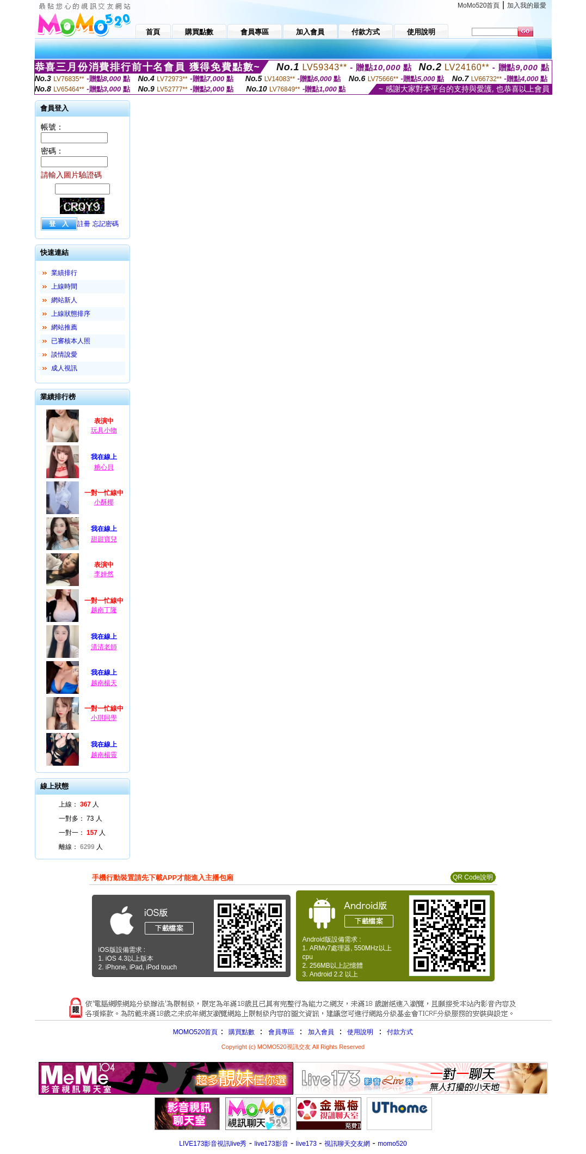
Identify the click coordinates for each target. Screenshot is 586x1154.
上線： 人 (79, 804)
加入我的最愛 (526, 5)
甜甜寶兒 (104, 539)
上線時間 (64, 286)
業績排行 (64, 273)
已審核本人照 (70, 341)
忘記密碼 (105, 224)
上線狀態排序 (70, 313)
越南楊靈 (104, 755)
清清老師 (104, 647)
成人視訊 (64, 368)
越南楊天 (104, 683)
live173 (306, 1143)
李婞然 (104, 574)
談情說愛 (64, 354)
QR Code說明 (473, 877)
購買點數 (240, 1032)
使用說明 (360, 1032)
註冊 (83, 224)
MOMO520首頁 (195, 1032)
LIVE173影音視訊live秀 (212, 1143)
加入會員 (321, 1032)
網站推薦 (64, 327)
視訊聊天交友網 (347, 1143)
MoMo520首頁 (478, 5)
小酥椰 (104, 502)
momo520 (392, 1143)
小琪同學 (104, 718)
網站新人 (64, 300)
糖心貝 (104, 467)
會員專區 (281, 1032)
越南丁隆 (104, 610)
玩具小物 (104, 430)
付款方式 (400, 1032)
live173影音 (271, 1143)
